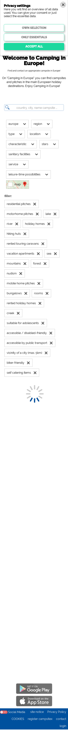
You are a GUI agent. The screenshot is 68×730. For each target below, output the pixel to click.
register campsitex (40, 719)
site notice (37, 712)
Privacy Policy (56, 712)
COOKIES (18, 719)
